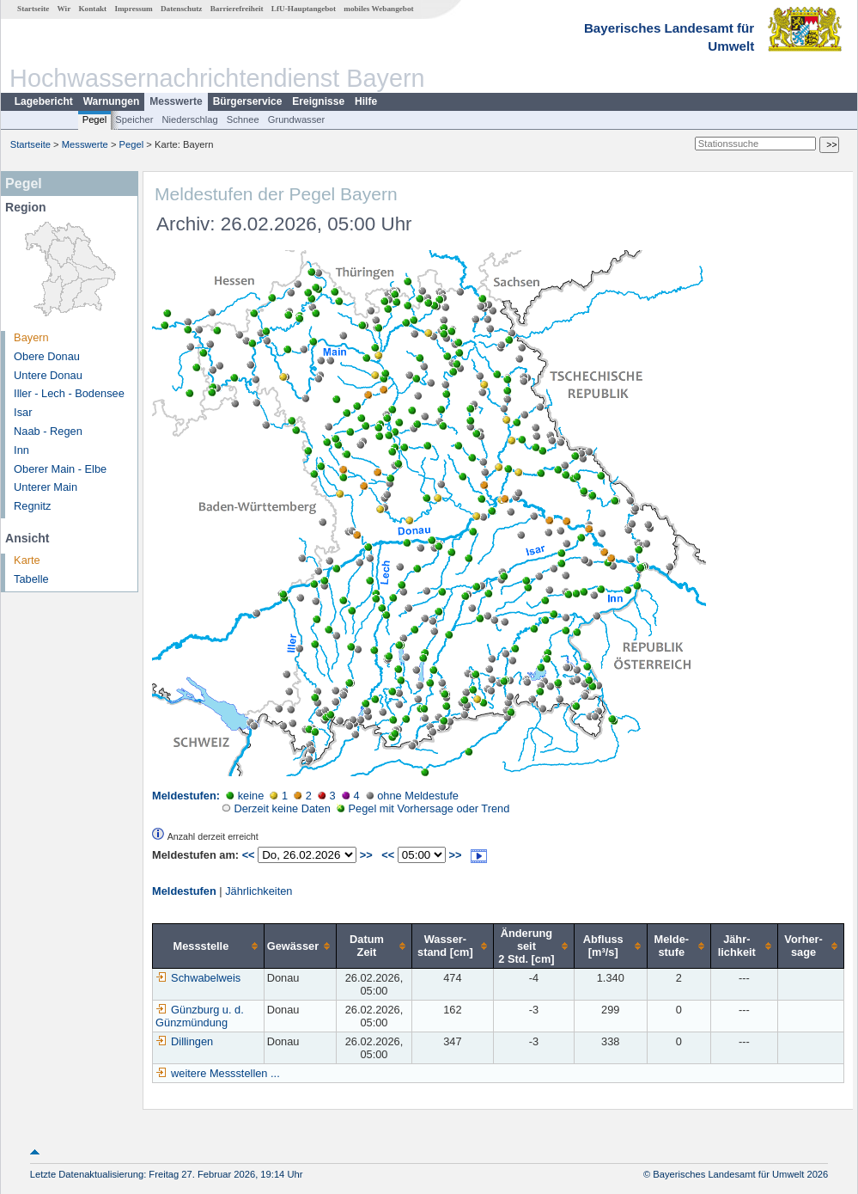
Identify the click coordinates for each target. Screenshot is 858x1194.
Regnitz (32, 505)
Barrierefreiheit (237, 8)
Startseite (33, 8)
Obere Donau (47, 356)
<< (248, 854)
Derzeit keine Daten (276, 808)
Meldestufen (184, 891)
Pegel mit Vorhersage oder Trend (423, 808)
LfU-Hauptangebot (303, 8)
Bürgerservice (248, 101)
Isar (23, 412)
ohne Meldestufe (412, 795)
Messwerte (175, 101)
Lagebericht (44, 101)
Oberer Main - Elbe (60, 468)
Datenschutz (182, 8)
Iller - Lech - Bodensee (69, 393)
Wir (64, 8)
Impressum (133, 8)
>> (366, 854)
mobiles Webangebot (378, 8)
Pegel (94, 119)
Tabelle (31, 579)
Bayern (31, 337)
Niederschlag (189, 119)
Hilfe (366, 101)
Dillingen (184, 1041)
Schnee (243, 119)
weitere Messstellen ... (225, 1073)
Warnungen (111, 101)
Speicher (134, 119)
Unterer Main (45, 487)
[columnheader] (209, 945)
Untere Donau (48, 375)
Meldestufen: (186, 795)
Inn (21, 450)
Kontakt (92, 8)
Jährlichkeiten (258, 891)
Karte (27, 560)
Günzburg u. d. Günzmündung (199, 1016)
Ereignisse (318, 101)
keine (245, 795)
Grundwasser (297, 119)
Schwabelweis (197, 977)
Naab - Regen (48, 431)
